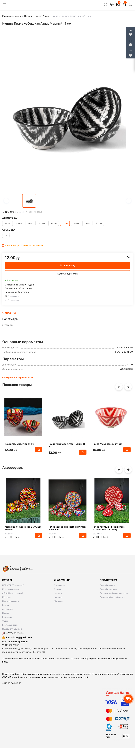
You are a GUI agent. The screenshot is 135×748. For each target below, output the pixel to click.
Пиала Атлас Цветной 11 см (19, 444)
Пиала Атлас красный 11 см (107, 444)
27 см (99, 223)
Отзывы (57, 589)
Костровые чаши (9, 625)
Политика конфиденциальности (114, 593)
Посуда (5, 613)
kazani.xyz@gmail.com (17, 637)
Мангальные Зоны (10, 589)
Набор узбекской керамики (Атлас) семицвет (67, 528)
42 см (54, 223)
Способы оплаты (107, 585)
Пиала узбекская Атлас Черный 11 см (67, 445)
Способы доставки (108, 589)
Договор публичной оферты (112, 597)
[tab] (67, 313)
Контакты (58, 597)
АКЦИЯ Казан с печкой (12, 593)
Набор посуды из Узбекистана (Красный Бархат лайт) (109, 528)
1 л (6, 235)
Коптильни (7, 617)
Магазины (58, 601)
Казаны (5, 605)
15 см (76, 223)
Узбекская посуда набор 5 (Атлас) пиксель (22, 528)
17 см (30, 223)
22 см (42, 223)
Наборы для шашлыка (12, 629)
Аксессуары (7, 609)
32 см (7, 223)
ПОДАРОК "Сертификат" (13, 585)
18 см (87, 223)
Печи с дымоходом (10, 601)
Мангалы (6, 597)
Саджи (5, 621)
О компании (59, 585)
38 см (19, 223)
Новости (58, 593)
